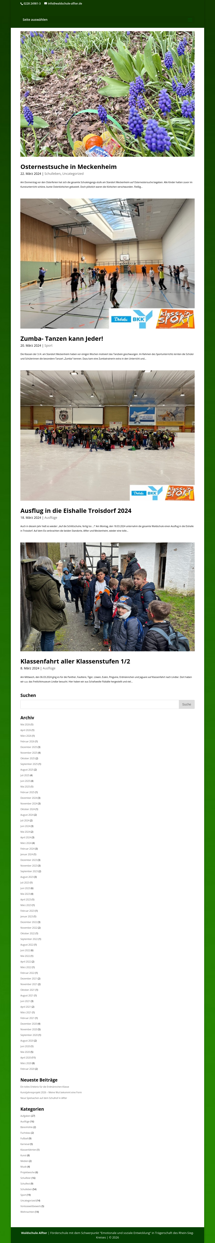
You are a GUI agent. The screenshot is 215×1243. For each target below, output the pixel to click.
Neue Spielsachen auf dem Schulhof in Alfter (43, 1098)
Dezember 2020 (28, 1023)
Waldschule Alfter (34, 1233)
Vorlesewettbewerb (30, 1206)
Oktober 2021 (27, 989)
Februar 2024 (27, 848)
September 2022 (29, 939)
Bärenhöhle (26, 1127)
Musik (23, 1166)
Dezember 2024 (28, 797)
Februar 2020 (27, 1068)
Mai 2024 (25, 831)
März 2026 (25, 735)
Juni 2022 (25, 950)
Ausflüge (50, 517)
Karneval (25, 1144)
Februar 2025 (27, 792)
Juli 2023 (24, 882)
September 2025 (29, 764)
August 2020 (26, 1040)
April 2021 (25, 1006)
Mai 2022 (25, 956)
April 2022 (25, 961)
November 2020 (28, 1029)
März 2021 (25, 1012)
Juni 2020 (25, 1046)
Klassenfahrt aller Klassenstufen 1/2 (75, 661)
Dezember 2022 (28, 922)
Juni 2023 (25, 888)
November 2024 (28, 803)
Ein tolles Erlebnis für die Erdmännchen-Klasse (44, 1086)
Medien (24, 1161)
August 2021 (26, 995)
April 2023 (25, 899)
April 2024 (25, 837)
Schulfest (25, 1183)
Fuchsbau (25, 1132)
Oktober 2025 (27, 758)
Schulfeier (25, 1178)
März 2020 (25, 1063)
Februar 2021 (27, 1018)
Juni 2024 (25, 826)
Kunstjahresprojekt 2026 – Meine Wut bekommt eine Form (51, 1092)
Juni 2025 (25, 781)
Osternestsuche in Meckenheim (68, 166)
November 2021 (28, 984)
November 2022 (28, 927)
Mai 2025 (25, 786)
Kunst (23, 1155)
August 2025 (26, 769)
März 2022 (25, 967)
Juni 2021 (25, 1001)
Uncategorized (73, 173)
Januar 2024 (26, 854)
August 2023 (26, 877)
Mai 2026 (25, 724)
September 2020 (29, 1035)
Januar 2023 (26, 916)
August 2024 (26, 814)
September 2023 (29, 871)
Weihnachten (27, 1211)
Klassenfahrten (28, 1149)
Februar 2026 (27, 741)
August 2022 (26, 944)
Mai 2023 (25, 893)
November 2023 (28, 865)
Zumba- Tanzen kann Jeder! (61, 338)
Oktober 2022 (27, 933)
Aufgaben (25, 1115)
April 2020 (25, 1057)
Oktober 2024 (27, 809)
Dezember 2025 (28, 747)
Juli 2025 (24, 775)
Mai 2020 (25, 1052)
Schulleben (52, 173)
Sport (48, 345)
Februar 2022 (27, 972)
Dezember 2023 (28, 860)
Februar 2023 (27, 910)
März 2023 (25, 905)
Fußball (24, 1138)
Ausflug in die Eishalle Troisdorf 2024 (75, 510)
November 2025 (28, 752)
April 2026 (25, 730)
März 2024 (25, 843)
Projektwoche (27, 1172)
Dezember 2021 (28, 978)
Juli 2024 (24, 820)
